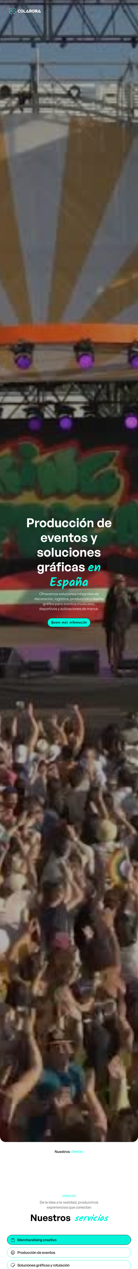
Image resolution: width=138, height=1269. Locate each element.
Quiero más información (69, 622)
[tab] (69, 1240)
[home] (24, 11)
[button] (124, 11)
